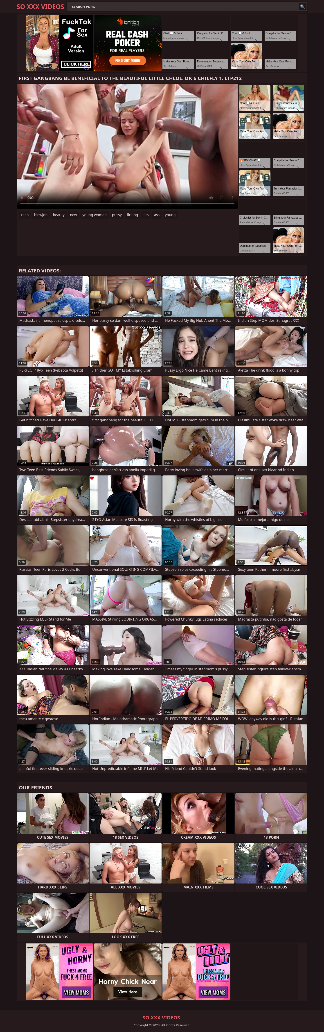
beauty (59, 214)
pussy (117, 214)
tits (145, 214)
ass (157, 214)
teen (25, 214)
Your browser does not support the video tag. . (127, 146)
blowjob (41, 214)
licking (132, 214)
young (170, 214)
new (73, 214)
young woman (94, 214)
